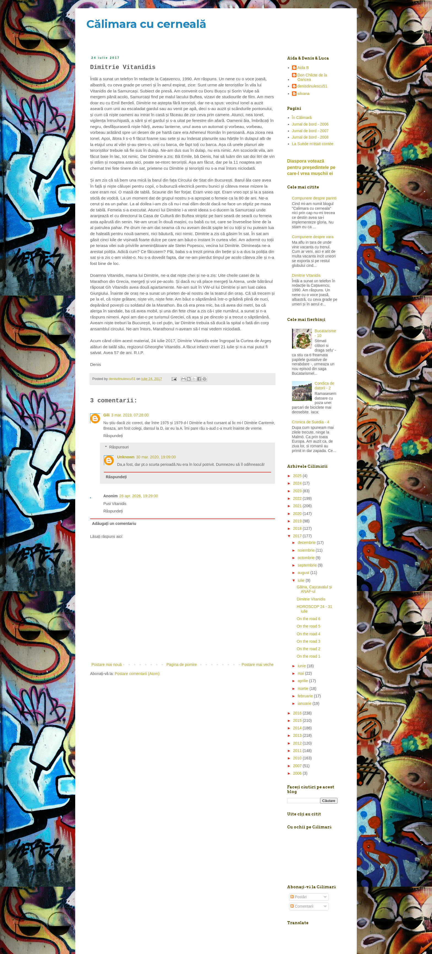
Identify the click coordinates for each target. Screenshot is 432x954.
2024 (298, 483)
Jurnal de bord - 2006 (310, 124)
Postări (298, 897)
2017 (298, 536)
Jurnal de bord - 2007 (310, 131)
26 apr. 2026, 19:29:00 (138, 496)
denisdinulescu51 (312, 86)
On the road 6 (308, 618)
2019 (298, 521)
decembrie (307, 542)
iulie (302, 580)
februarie (306, 696)
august (304, 572)
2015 (298, 720)
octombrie (306, 558)
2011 (298, 750)
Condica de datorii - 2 (324, 385)
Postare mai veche (258, 664)
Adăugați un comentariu (114, 523)
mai (301, 673)
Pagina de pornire (181, 664)
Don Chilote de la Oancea (312, 77)
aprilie (303, 681)
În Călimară (302, 117)
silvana (304, 93)
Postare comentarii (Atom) (137, 673)
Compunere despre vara (313, 237)
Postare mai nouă (106, 664)
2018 (298, 528)
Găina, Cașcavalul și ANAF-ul (314, 589)
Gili (106, 415)
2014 (298, 728)
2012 (298, 743)
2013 (298, 735)
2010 (298, 758)
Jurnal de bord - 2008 (310, 137)
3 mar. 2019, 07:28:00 (130, 415)
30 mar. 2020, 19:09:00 (156, 457)
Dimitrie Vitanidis (306, 275)
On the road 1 (308, 656)
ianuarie (305, 703)
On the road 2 (308, 649)
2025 (298, 476)
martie (303, 688)
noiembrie (306, 550)
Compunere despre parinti (314, 198)
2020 (298, 513)
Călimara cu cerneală (146, 24)
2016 (298, 713)
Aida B (303, 67)
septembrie (308, 565)
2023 (298, 491)
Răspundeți (113, 436)
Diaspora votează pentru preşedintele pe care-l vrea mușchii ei (311, 167)
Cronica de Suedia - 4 (310, 422)
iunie (302, 666)
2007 (298, 766)
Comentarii (302, 906)
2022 (298, 498)
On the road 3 (308, 641)
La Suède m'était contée (313, 144)
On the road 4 (308, 634)
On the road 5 (308, 626)
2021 (298, 506)
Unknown (125, 457)
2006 (298, 773)
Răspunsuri (119, 447)
